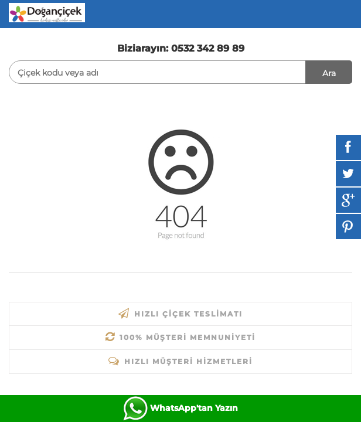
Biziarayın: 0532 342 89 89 (180, 48)
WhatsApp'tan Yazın (194, 408)
